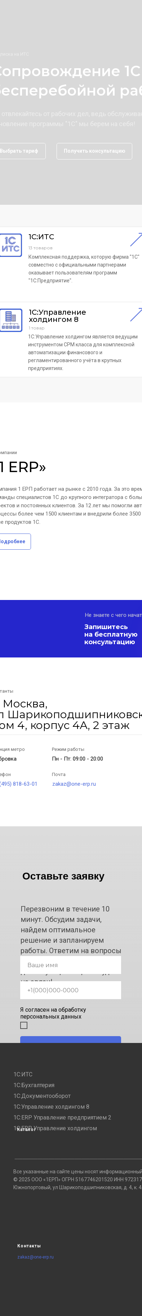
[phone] (70, 990)
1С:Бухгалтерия (33, 1085)
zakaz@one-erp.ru (74, 784)
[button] (94, 151)
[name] (70, 965)
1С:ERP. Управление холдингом (55, 1128)
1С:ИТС (22, 1074)
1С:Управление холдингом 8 (51, 1106)
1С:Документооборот (42, 1096)
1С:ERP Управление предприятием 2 (62, 1117)
